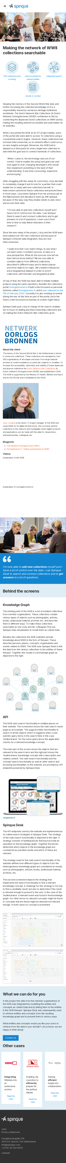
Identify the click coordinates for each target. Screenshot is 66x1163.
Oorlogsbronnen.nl (18, 287)
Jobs (3, 1129)
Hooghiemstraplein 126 (12, 1138)
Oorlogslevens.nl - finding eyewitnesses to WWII (28, 449)
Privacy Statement (10, 1132)
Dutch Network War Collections (41, 368)
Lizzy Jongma (9, 423)
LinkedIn (5, 1153)
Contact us (10, 1037)
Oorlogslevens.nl (26, 290)
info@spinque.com (10, 1144)
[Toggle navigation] (5, 6)
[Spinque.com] (18, 6)
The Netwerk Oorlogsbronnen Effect (23, 446)
